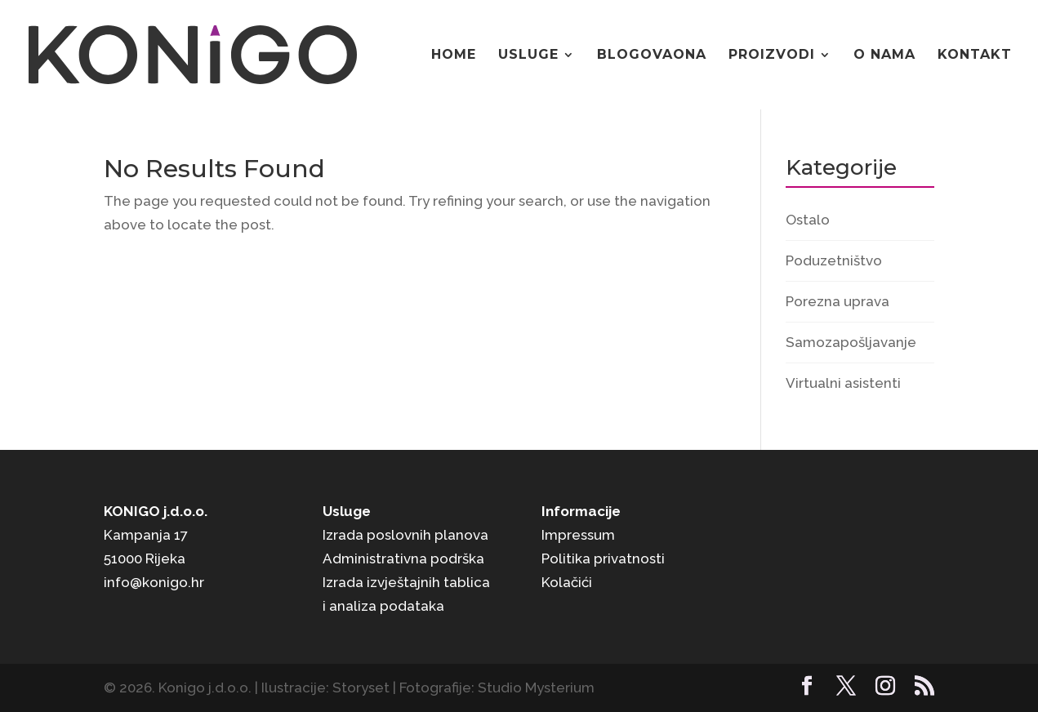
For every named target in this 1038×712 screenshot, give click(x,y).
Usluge (528, 55)
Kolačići (566, 582)
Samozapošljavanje (851, 342)
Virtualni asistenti (843, 383)
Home (453, 55)
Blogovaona (651, 55)
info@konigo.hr (154, 582)
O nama (884, 55)
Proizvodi (771, 55)
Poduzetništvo (834, 260)
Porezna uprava (837, 301)
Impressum (578, 535)
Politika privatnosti (603, 558)
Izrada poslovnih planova (405, 535)
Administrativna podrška (403, 558)
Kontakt (975, 55)
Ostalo (808, 219)
